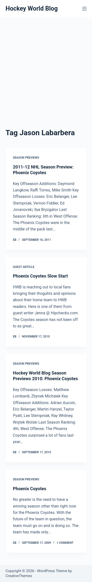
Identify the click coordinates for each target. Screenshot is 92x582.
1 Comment (64, 542)
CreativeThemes (19, 576)
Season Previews (26, 157)
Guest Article (23, 267)
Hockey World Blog (32, 8)
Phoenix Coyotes (29, 488)
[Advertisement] (46, 66)
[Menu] (84, 8)
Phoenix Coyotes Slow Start (40, 276)
